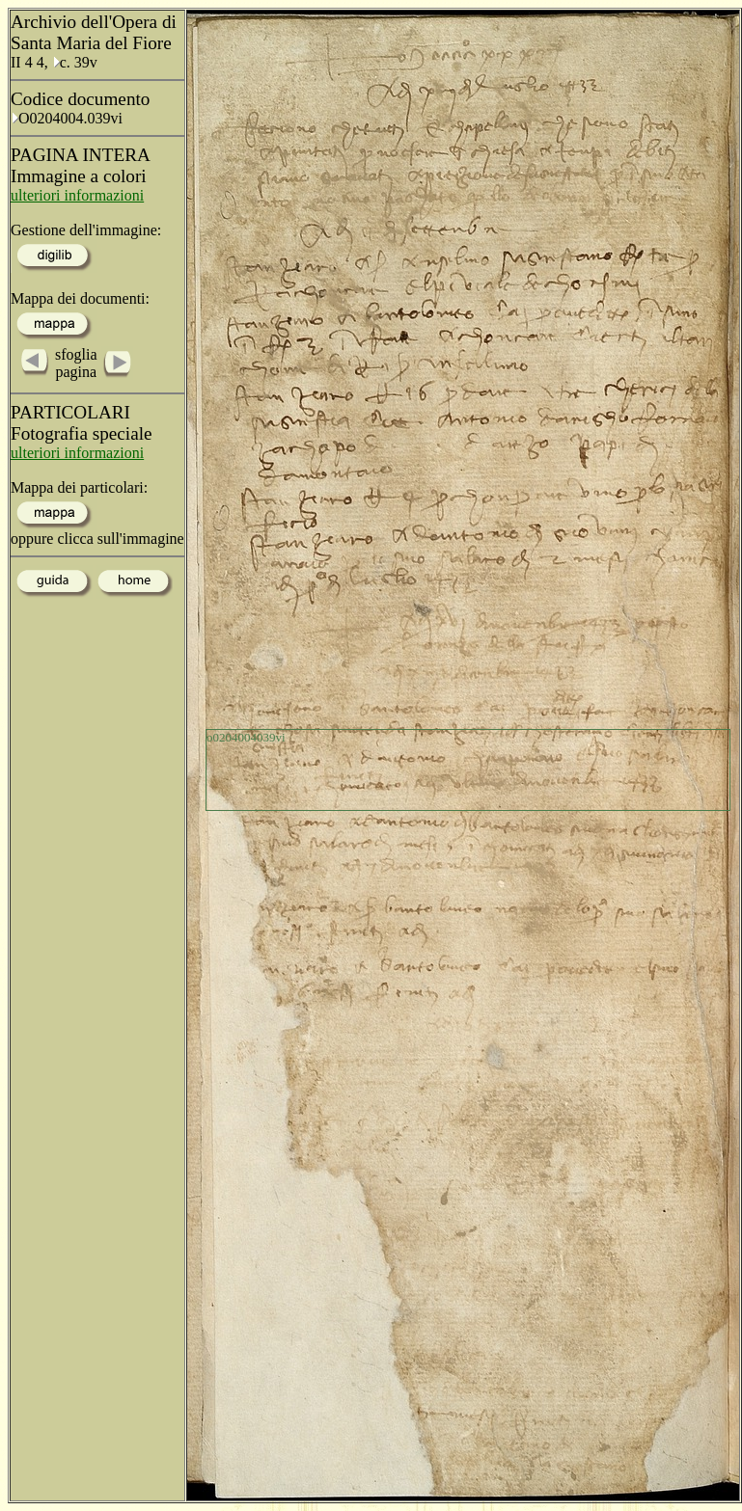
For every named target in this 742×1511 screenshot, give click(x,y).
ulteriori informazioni (77, 195)
